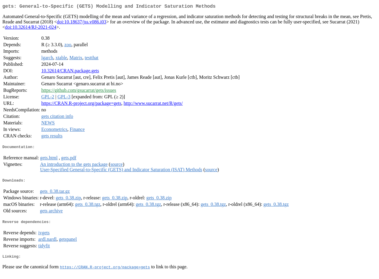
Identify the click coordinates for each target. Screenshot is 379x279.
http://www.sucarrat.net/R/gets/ (153, 104)
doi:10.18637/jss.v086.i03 (81, 22)
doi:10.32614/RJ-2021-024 (30, 28)
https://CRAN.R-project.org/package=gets (81, 104)
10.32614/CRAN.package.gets (70, 71)
